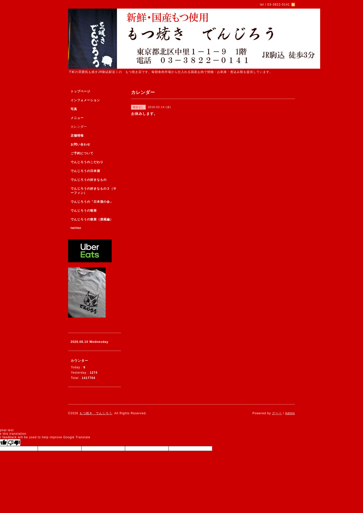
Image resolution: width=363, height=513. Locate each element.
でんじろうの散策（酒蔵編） (92, 219)
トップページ (80, 91)
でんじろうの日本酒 (85, 171)
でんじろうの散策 (84, 210)
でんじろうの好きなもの (89, 180)
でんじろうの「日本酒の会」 (92, 201)
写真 (74, 109)
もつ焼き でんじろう (95, 413)
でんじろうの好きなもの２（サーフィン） (93, 191)
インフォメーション (85, 100)
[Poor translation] (13, 442)
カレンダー (79, 127)
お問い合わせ (80, 144)
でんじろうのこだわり (87, 162)
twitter (76, 228)
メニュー (77, 118)
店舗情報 (77, 135)
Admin (290, 413)
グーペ (277, 413)
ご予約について (82, 153)
